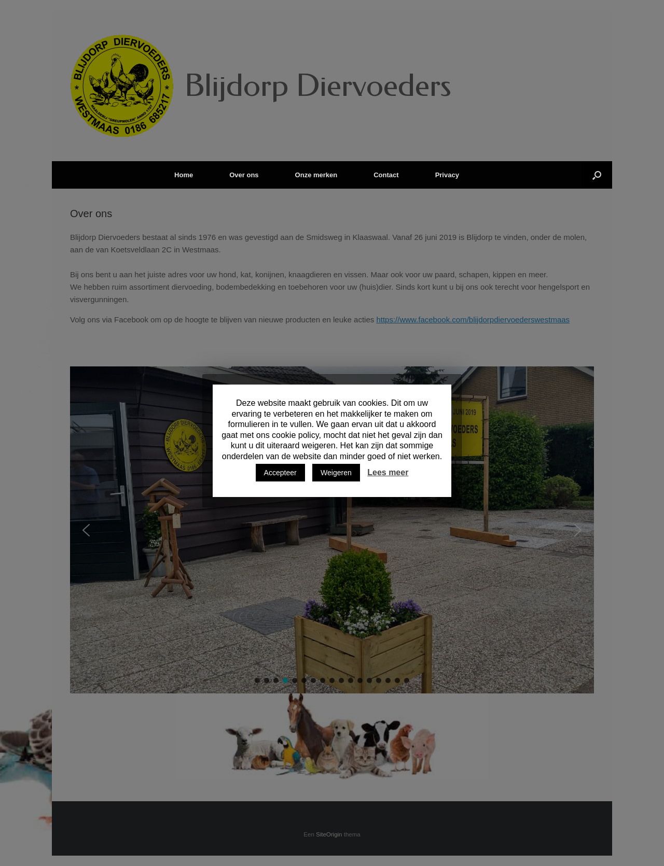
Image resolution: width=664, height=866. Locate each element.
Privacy (447, 175)
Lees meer (387, 472)
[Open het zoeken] (597, 175)
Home (183, 175)
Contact (386, 175)
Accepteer (280, 473)
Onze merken (316, 175)
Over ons (243, 175)
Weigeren (336, 473)
